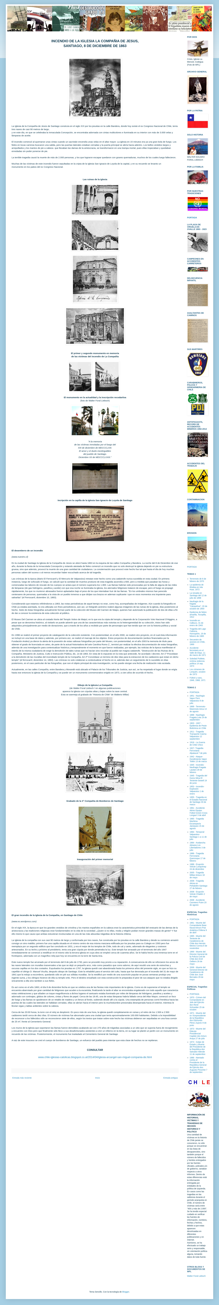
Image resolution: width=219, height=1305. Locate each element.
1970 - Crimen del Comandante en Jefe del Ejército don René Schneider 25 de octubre (198, 1003)
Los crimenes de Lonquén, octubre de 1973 (198, 671)
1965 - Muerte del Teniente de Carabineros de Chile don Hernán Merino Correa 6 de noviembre (198, 942)
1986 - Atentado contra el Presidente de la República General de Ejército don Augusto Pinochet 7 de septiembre (198, 1064)
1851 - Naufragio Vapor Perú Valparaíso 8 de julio (197, 699)
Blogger (125, 1292)
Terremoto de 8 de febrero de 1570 (198, 580)
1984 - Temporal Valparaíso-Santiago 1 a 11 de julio (198, 835)
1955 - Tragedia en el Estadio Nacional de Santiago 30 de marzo (198, 801)
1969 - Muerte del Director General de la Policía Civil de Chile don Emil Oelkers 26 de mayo (198, 958)
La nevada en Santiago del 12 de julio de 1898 (198, 595)
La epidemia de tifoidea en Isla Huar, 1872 (197, 587)
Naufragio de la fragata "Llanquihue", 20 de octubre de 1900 (198, 605)
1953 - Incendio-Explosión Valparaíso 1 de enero (197, 790)
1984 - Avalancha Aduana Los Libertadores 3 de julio (198, 846)
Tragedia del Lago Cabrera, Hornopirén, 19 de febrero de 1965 (198, 632)
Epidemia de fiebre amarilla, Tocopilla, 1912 (198, 614)
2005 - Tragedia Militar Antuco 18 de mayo (197, 875)
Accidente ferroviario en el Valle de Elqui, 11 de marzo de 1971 (198, 651)
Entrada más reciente (22, 1078)
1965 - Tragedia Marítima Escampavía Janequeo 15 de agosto (197, 824)
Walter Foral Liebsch (196, 1276)
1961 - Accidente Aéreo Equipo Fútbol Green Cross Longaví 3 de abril (198, 811)
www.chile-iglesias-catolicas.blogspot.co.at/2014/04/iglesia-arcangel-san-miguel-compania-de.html (95, 1057)
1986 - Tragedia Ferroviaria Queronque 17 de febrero (198, 857)
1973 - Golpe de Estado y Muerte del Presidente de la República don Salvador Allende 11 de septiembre (198, 1048)
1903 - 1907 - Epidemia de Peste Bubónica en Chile (198, 725)
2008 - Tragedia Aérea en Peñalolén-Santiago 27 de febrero (198, 884)
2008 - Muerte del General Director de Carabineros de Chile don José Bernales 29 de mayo (198, 973)
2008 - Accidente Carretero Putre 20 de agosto (198, 902)
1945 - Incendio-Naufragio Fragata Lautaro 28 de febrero (198, 768)
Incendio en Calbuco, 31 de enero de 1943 (196, 623)
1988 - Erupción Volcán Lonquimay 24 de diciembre (198, 866)
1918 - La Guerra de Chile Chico (197, 743)
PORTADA (192, 567)
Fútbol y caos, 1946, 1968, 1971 (198, 679)
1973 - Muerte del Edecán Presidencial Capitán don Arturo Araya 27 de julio (198, 1034)
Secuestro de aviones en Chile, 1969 (197, 642)
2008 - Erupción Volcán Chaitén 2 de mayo (197, 894)
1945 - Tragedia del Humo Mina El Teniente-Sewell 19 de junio (198, 779)
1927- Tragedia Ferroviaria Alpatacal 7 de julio (198, 750)
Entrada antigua (170, 1078)
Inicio (97, 1078)
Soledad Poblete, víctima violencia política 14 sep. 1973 (197, 662)
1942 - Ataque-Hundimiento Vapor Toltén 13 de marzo (198, 759)
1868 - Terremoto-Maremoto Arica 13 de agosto (198, 709)
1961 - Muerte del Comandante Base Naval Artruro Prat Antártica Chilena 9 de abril (198, 928)
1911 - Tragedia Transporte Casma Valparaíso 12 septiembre (198, 735)
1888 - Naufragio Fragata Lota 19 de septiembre (198, 717)
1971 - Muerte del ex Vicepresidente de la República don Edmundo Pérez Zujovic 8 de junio (198, 1019)
